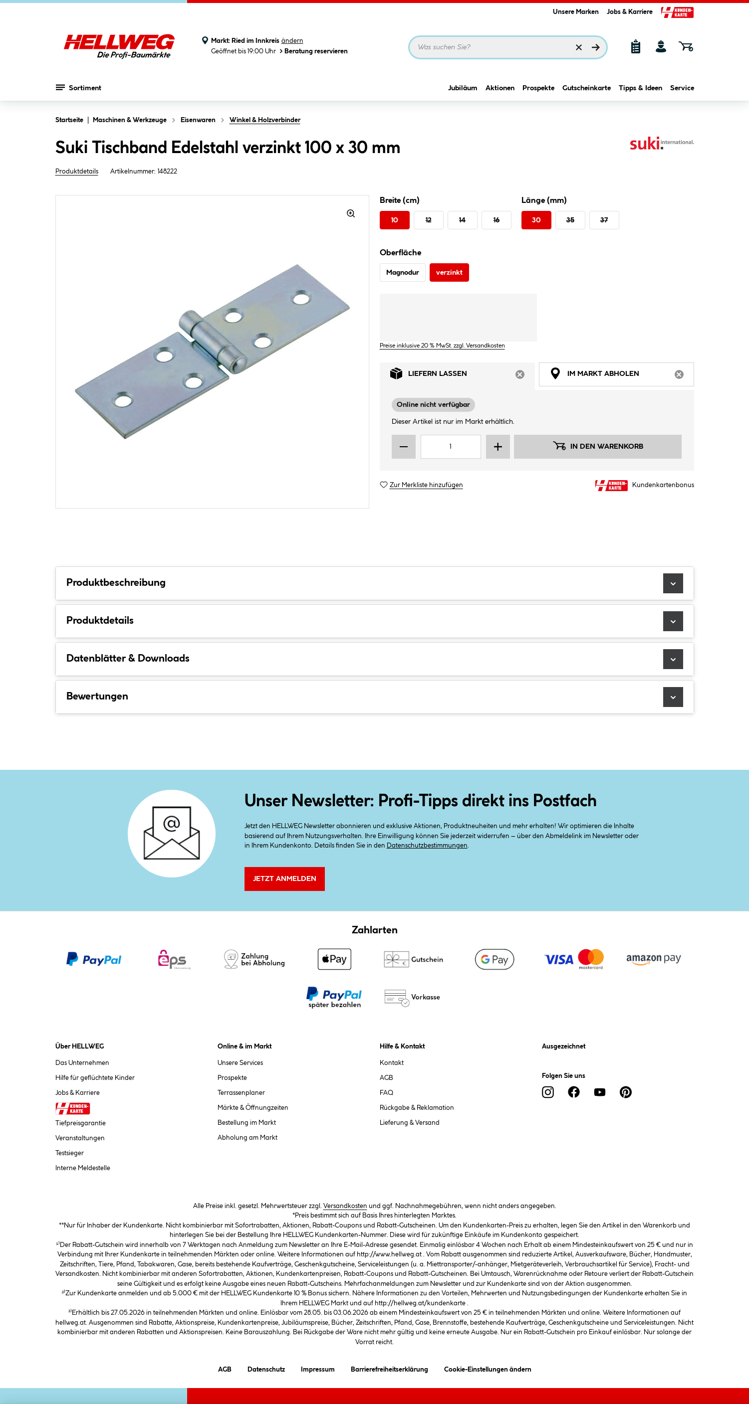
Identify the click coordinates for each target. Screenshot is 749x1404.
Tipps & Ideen (640, 88)
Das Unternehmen (82, 1063)
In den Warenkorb (597, 446)
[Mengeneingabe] (451, 447)
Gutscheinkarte (586, 88)
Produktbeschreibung (374, 583)
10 (394, 220)
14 (462, 220)
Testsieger (69, 1153)
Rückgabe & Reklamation (417, 1108)
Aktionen (500, 88)
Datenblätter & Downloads (374, 659)
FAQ (386, 1093)
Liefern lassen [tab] (462, 376)
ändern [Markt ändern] (292, 41)
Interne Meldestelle (82, 1168)
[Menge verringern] (404, 447)
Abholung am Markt (247, 1138)
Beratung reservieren (313, 51)
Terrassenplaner (241, 1093)
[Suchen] (596, 47)
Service (682, 88)
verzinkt (449, 272)
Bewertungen (374, 697)
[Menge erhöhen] (498, 447)
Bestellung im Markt (247, 1123)
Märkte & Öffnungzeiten (253, 1108)
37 (604, 220)
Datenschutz (266, 1368)
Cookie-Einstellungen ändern (487, 1368)
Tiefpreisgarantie (80, 1123)
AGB (386, 1078)
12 (429, 220)
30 (536, 220)
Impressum (318, 1368)
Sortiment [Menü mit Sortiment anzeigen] (78, 87)
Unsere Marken (576, 12)
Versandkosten (345, 1206)
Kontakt (392, 1063)
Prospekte (538, 88)
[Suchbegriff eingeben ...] (508, 47)
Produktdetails (76, 172)
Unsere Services (240, 1063)
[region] (212, 352)
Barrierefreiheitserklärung (389, 1368)
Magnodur (402, 272)
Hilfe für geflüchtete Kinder (95, 1078)
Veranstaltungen (80, 1138)
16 (496, 220)
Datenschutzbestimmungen (427, 846)
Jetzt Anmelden (284, 879)
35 (570, 220)
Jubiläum (463, 88)
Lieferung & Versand (410, 1123)
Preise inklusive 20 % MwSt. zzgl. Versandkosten (442, 346)
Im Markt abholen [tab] (621, 376)
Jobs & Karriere (630, 12)
